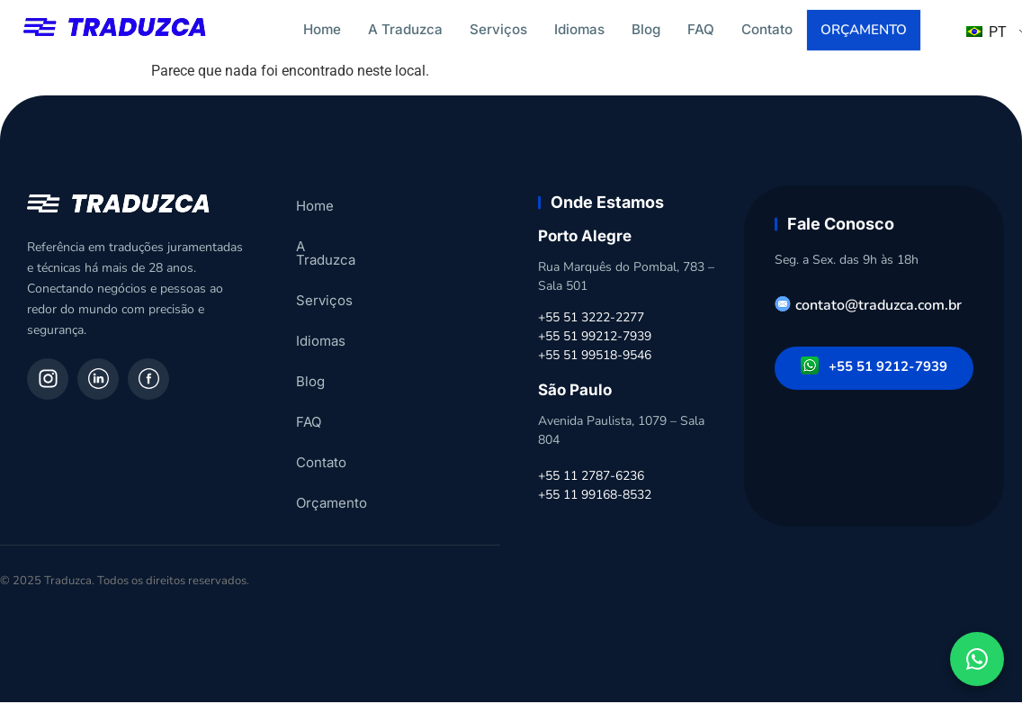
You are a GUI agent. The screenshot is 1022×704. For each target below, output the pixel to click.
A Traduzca (405, 29)
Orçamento (864, 31)
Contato (767, 29)
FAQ (700, 29)
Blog (646, 29)
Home (322, 29)
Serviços (498, 29)
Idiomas (579, 29)
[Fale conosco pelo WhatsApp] (977, 659)
